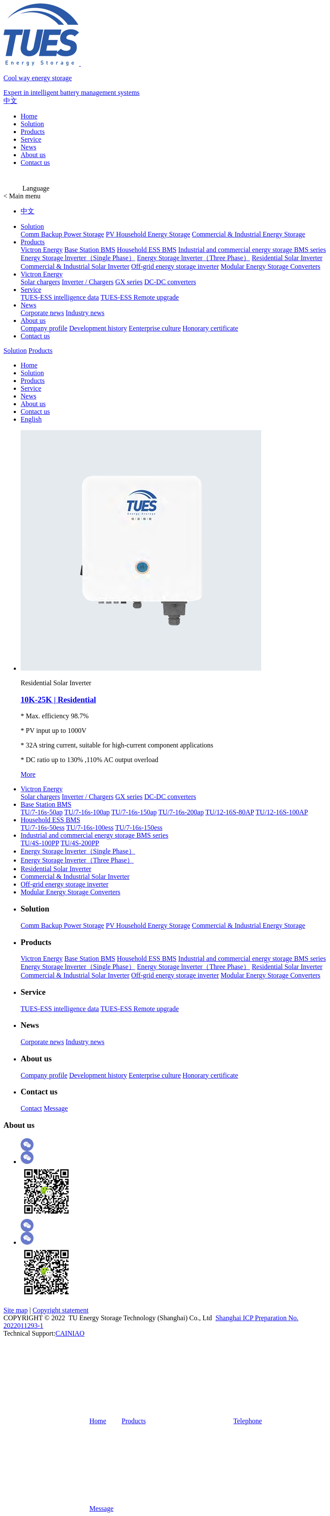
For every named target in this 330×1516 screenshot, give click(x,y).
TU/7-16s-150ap (134, 812)
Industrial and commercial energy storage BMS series (252, 249)
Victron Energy (42, 249)
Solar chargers (40, 282)
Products (33, 131)
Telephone (204, 1421)
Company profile (44, 328)
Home (29, 116)
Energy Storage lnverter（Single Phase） (78, 257)
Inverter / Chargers (88, 282)
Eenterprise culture (155, 328)
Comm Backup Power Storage (62, 234)
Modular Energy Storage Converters (270, 266)
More (28, 774)
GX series (129, 282)
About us (33, 154)
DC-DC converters (170, 282)
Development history (98, 328)
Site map (15, 1310)
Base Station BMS (89, 249)
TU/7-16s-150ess (138, 827)
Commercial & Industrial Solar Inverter (75, 266)
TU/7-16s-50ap (42, 812)
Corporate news (42, 312)
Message (56, 1108)
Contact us (35, 162)
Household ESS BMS (147, 249)
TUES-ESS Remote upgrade (140, 297)
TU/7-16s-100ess (89, 827)
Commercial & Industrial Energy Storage (248, 234)
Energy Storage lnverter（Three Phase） (193, 257)
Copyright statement (61, 1310)
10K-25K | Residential (58, 699)
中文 (10, 100)
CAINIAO (70, 1333)
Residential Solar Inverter (287, 257)
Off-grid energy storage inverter (175, 266)
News (28, 147)
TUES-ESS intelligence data (60, 297)
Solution (32, 124)
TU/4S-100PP (40, 843)
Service (31, 139)
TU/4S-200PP (80, 843)
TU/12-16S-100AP (282, 812)
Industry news (85, 312)
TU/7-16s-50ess (42, 827)
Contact (31, 1108)
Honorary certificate (210, 328)
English (31, 419)
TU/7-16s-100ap (87, 812)
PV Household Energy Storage (148, 234)
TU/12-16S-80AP (229, 812)
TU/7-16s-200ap (181, 812)
